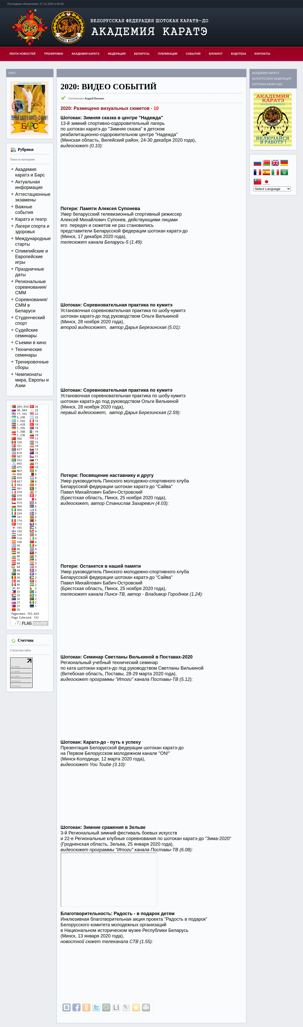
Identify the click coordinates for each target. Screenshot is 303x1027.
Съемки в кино (30, 342)
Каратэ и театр (31, 219)
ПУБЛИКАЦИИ (168, 53)
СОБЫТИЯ (193, 53)
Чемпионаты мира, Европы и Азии (32, 380)
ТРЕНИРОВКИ (53, 53)
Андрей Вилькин (94, 98)
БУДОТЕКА (238, 53)
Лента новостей (22, 53)
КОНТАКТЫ (262, 53)
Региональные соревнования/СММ (31, 287)
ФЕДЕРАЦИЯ (117, 53)
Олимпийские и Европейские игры (31, 256)
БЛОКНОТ (216, 53)
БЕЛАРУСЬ (142, 53)
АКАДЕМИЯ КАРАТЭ (85, 53)
